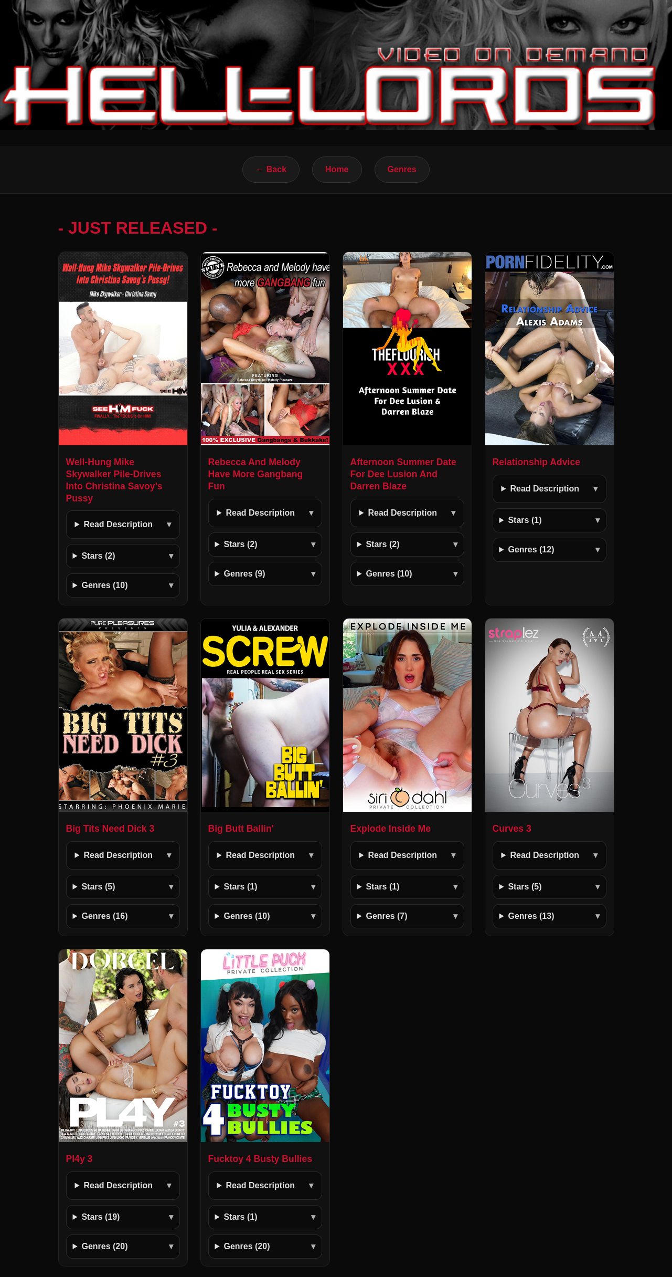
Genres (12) (531, 549)
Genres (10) (104, 585)
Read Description (118, 524)
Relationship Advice (537, 462)
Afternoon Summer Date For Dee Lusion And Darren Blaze (403, 474)
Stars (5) (98, 886)
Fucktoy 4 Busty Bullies (260, 1159)
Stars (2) (98, 555)
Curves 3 (512, 828)
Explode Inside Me (390, 828)
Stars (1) (524, 520)
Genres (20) (104, 1246)
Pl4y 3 (79, 1159)
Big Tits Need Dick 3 (110, 828)
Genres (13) (531, 916)
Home (336, 169)
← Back (270, 169)
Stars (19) (100, 1216)
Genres (402, 169)
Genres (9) (244, 573)
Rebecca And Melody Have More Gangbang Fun (255, 474)
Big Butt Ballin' (241, 828)
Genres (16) (104, 916)
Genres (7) (386, 916)
